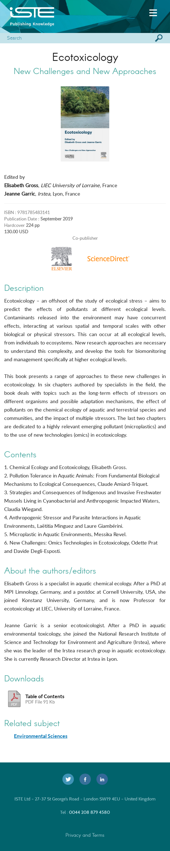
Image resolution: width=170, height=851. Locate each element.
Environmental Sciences (40, 736)
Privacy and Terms (85, 835)
